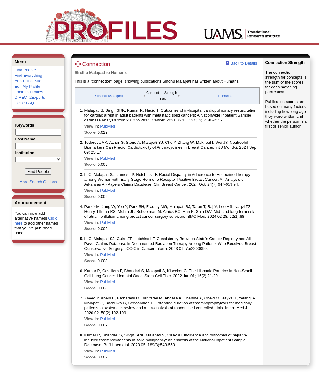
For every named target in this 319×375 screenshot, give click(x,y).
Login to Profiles (29, 92)
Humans (225, 96)
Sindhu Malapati (109, 96)
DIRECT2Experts (30, 97)
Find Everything (28, 75)
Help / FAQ (24, 103)
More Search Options (38, 182)
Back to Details (244, 63)
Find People (25, 70)
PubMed (107, 126)
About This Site (28, 81)
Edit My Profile (27, 86)
